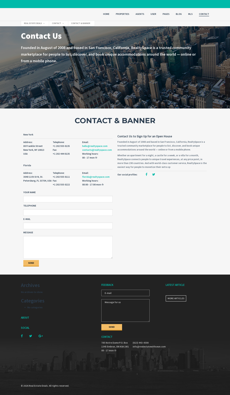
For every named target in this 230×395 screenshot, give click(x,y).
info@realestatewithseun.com (147, 346)
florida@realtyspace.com (96, 176)
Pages (166, 13)
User (153, 13)
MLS (190, 13)
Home (106, 13)
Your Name (29, 192)
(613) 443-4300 (141, 342)
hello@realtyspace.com (94, 146)
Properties (122, 13)
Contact (204, 13)
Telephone (29, 205)
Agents (140, 13)
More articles (176, 298)
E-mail (27, 219)
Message (28, 232)
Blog (179, 13)
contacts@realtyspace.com (97, 149)
